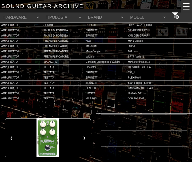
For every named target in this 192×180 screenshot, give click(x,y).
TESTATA (49, 67)
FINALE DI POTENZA (56, 30)
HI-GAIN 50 (134, 93)
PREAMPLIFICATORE (56, 41)
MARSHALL (92, 46)
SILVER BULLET (137, 30)
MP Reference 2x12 (139, 61)
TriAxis (132, 51)
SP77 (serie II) (136, 56)
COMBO (48, 25)
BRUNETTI (92, 30)
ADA (88, 41)
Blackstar (91, 67)
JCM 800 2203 (136, 98)
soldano (90, 56)
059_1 (131, 72)
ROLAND (91, 25)
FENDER (91, 88)
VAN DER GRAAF (138, 35)
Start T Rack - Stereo (140, 83)
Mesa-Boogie (93, 51)
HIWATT (90, 93)
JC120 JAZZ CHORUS (141, 25)
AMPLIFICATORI (10, 25)
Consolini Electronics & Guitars (103, 61)
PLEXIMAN (134, 77)
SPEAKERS (50, 61)
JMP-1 (131, 46)
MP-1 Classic (135, 41)
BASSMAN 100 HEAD (140, 88)
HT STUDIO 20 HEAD (140, 67)
